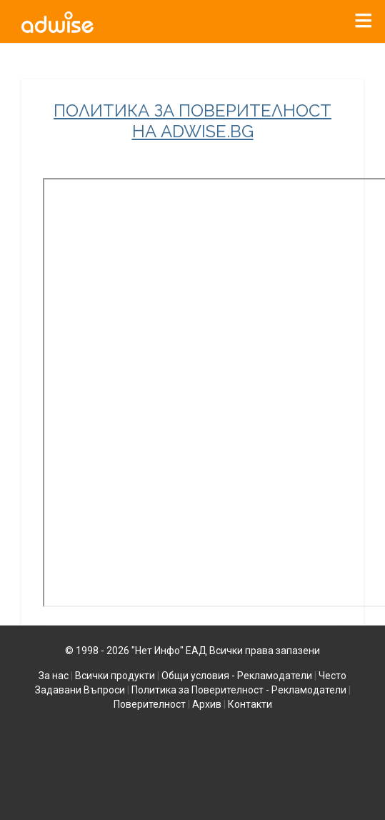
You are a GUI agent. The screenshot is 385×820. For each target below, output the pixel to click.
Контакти (250, 704)
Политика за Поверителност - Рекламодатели (238, 690)
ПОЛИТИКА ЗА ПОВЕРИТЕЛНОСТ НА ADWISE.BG (192, 121)
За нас (54, 675)
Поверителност (150, 704)
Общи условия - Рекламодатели (236, 675)
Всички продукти (115, 675)
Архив (206, 704)
